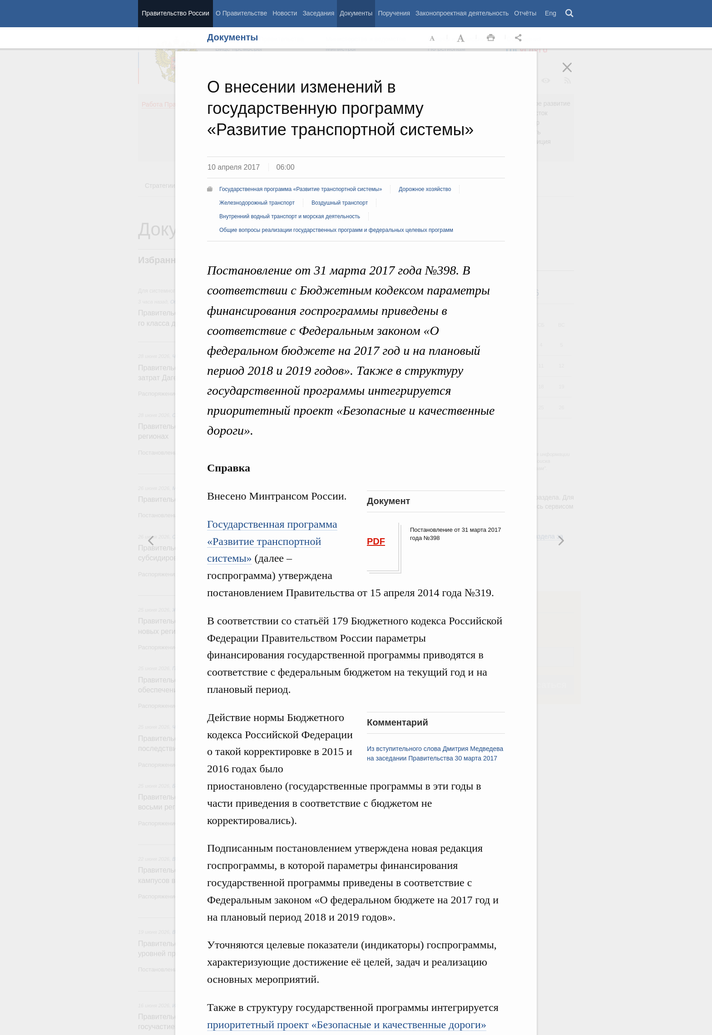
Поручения (394, 13)
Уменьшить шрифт (433, 38)
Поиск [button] (570, 13)
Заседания (318, 13)
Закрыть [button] (573, 73)
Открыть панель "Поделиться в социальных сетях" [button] (520, 38)
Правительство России (175, 13)
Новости (284, 13)
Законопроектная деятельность (462, 13)
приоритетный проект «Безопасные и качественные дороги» (346, 1024)
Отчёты (525, 13)
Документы (356, 13)
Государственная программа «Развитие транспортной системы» (300, 189)
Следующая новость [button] (151, 540)
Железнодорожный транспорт (257, 203)
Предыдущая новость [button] (560, 540)
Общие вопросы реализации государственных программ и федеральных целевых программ (336, 230)
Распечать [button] (491, 38)
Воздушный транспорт (340, 203)
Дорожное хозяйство (425, 189)
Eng (550, 13)
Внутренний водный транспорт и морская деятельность (289, 216)
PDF (376, 541)
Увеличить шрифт (462, 38)
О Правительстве (241, 13)
